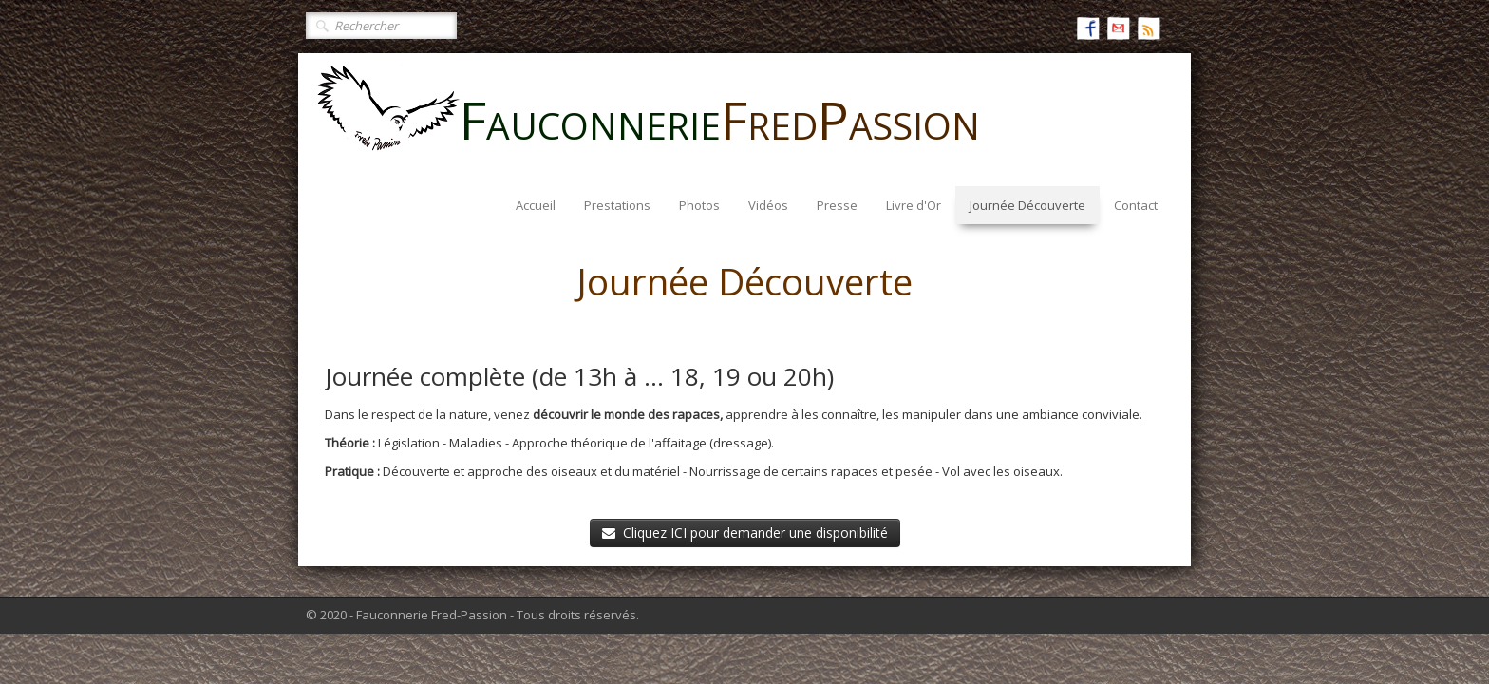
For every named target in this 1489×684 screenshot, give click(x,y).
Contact (1136, 205)
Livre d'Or (913, 205)
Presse (837, 205)
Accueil (536, 205)
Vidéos (768, 205)
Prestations (617, 205)
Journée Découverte (1027, 205)
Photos (699, 205)
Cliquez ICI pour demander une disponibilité (745, 532)
